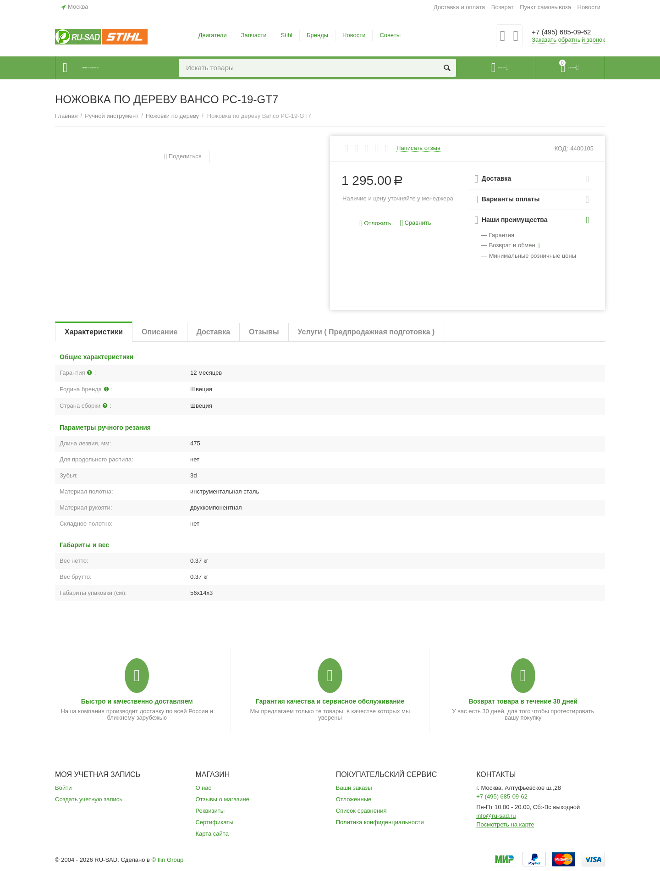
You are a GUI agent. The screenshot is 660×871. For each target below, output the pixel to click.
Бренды (317, 35)
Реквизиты (210, 810)
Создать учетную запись (88, 799)
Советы (390, 35)
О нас (203, 787)
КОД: (561, 148)
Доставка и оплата (459, 7)
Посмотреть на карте (505, 824)
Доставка (214, 332)
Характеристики (94, 332)
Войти (63, 787)
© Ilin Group (168, 859)
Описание (159, 332)
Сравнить (415, 223)
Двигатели (212, 35)
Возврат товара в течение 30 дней (523, 701)
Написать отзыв (418, 148)
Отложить (375, 223)
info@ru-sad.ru (496, 815)
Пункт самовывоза (545, 7)
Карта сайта (212, 833)
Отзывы (264, 332)
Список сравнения (361, 810)
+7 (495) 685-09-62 (567, 32)
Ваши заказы (354, 787)
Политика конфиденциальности (380, 822)
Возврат (502, 7)
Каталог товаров (110, 68)
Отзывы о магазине (222, 799)
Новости (589, 7)
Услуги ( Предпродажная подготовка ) (366, 332)
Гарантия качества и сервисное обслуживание (330, 701)
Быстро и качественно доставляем (137, 701)
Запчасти (254, 35)
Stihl (286, 35)
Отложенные (354, 799)
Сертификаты (214, 822)
